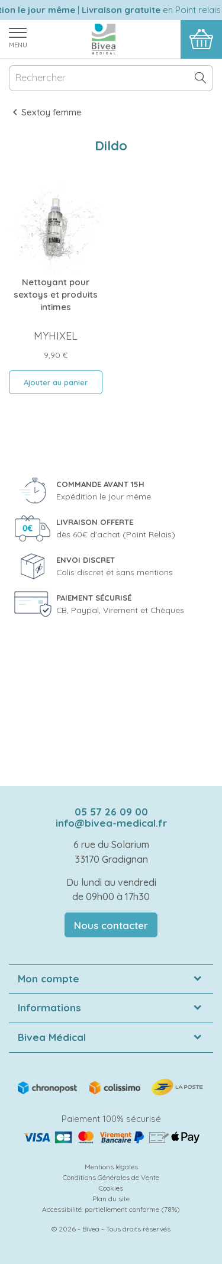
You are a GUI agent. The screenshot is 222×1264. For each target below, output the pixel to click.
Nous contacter (111, 925)
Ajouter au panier (56, 382)
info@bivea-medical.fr (111, 823)
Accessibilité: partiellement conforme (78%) (111, 1209)
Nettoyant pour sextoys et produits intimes (56, 294)
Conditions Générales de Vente (111, 1177)
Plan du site (111, 1198)
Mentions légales (111, 1166)
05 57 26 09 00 (111, 811)
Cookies (111, 1188)
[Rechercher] (111, 78)
